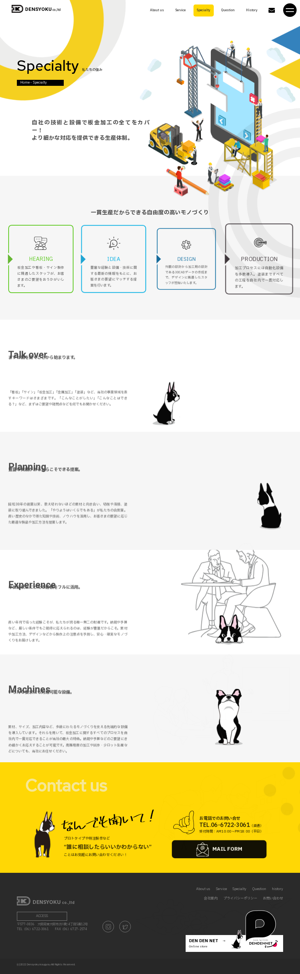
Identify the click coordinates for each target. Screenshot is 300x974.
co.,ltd (36, 10)
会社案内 (211, 898)
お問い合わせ (273, 898)
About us (157, 9)
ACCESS (42, 916)
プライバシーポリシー (240, 898)
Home (25, 82)
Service (180, 9)
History (252, 9)
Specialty (203, 9)
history (277, 889)
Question (228, 9)
